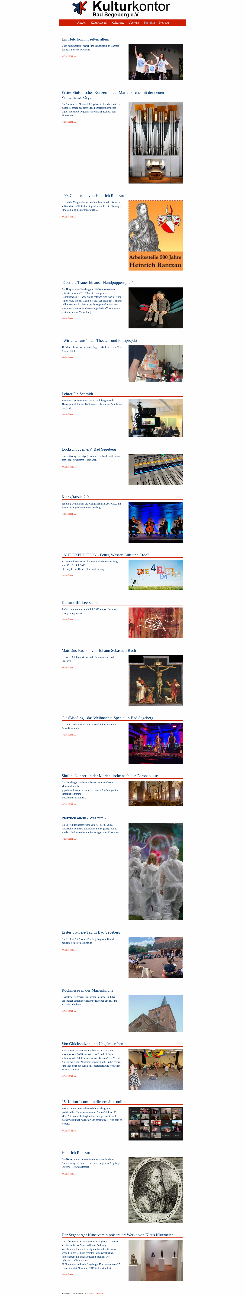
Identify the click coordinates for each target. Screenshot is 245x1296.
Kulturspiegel (99, 22)
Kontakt (164, 22)
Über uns (134, 22)
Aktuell (81, 22)
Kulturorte (118, 22)
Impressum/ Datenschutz (95, 1293)
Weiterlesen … (69, 56)
